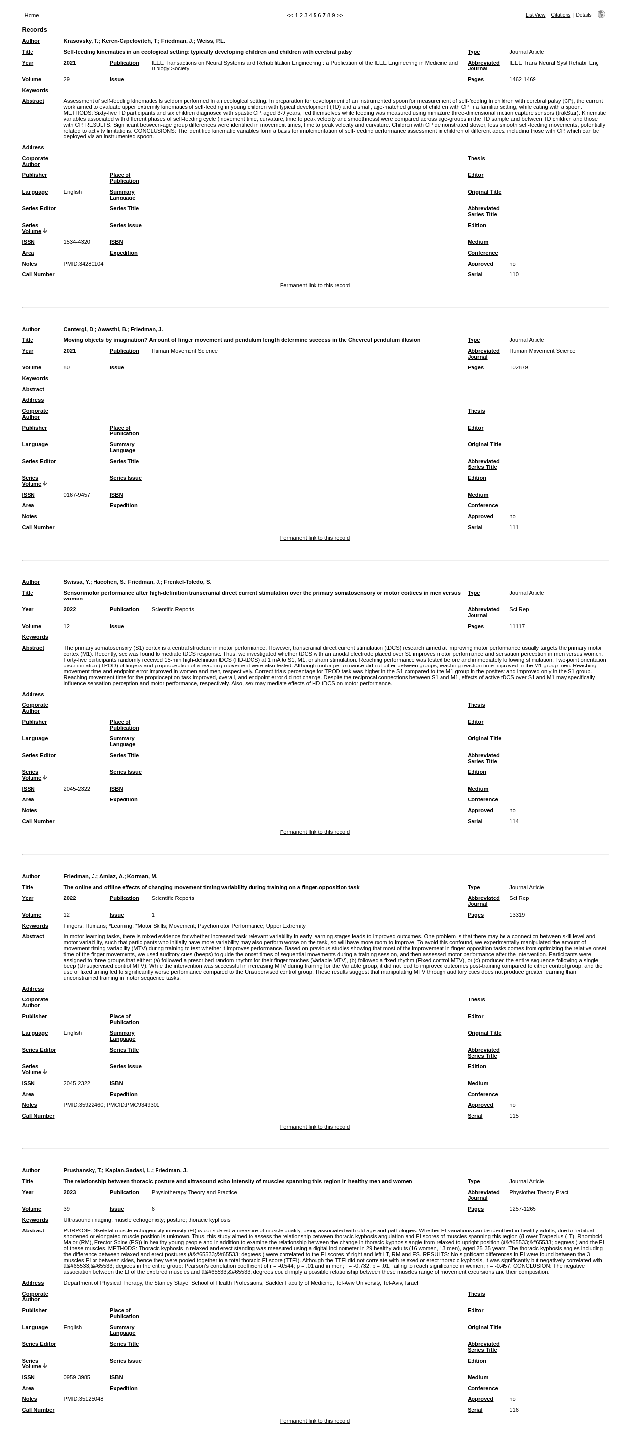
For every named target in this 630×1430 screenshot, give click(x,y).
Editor (475, 175)
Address (33, 147)
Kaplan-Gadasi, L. (128, 1170)
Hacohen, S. (109, 582)
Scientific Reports (173, 609)
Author (31, 41)
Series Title (124, 208)
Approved (480, 263)
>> (340, 15)
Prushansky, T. (83, 1170)
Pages (476, 79)
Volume (32, 79)
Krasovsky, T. (81, 41)
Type (474, 52)
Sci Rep (519, 609)
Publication (124, 63)
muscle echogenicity (139, 1220)
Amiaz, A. (111, 876)
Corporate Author (35, 161)
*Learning (120, 926)
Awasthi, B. (112, 329)
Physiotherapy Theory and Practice (194, 1192)
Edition (477, 225)
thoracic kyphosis (210, 1220)
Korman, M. (142, 876)
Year (28, 63)
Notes (29, 263)
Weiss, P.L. (211, 41)
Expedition (124, 253)
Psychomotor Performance (230, 926)
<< (290, 15)
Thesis (476, 158)
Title (27, 52)
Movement (182, 926)
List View (536, 15)
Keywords (35, 90)
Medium (478, 242)
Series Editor (39, 208)
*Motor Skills (150, 926)
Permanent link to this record (315, 285)
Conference (483, 253)
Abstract (33, 101)
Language (35, 192)
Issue (117, 79)
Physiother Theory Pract (538, 1192)
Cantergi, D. (79, 329)
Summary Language (123, 194)
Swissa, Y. (77, 582)
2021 (70, 63)
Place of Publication (124, 178)
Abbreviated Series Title (484, 211)
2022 (70, 609)
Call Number (38, 274)
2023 (70, 1192)
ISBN (116, 242)
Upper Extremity (286, 926)
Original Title (484, 192)
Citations (561, 15)
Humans (95, 926)
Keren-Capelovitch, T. (130, 41)
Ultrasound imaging (87, 1220)
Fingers (73, 926)
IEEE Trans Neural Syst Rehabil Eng (554, 63)
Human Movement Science (185, 351)
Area (28, 253)
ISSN (28, 242)
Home (32, 15)
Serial (475, 274)
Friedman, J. (177, 41)
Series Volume (32, 228)
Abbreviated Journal (484, 65)
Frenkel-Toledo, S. (187, 582)
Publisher (34, 175)
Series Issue (126, 225)
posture (176, 1220)
